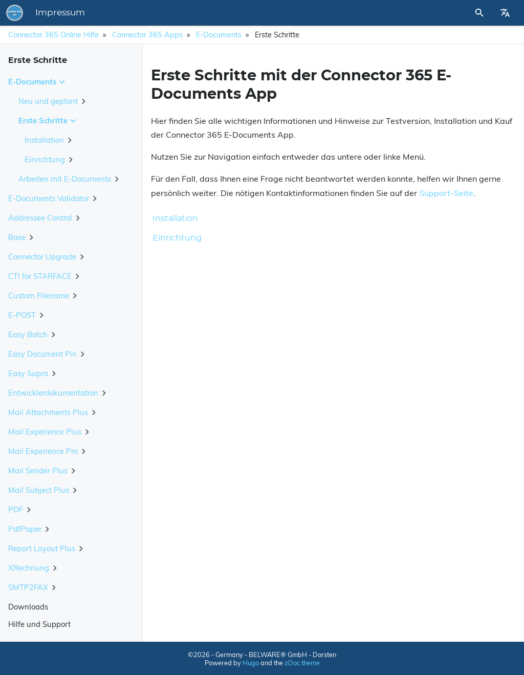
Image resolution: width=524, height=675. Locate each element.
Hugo (251, 663)
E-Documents (219, 34)
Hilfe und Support (39, 624)
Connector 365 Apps (147, 34)
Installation (175, 218)
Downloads (28, 607)
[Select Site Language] (505, 13)
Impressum (202, 13)
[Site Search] (452, 12)
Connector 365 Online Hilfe (53, 34)
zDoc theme (302, 663)
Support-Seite (446, 193)
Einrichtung (177, 238)
